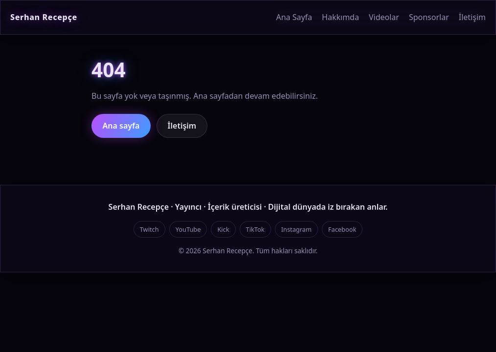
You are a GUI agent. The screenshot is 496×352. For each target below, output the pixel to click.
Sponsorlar (429, 17)
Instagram (296, 229)
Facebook (342, 229)
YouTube (188, 229)
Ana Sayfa (294, 17)
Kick (223, 229)
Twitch (149, 229)
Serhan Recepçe (43, 17)
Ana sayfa (121, 125)
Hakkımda (340, 17)
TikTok (255, 229)
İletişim (472, 17)
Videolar (384, 17)
